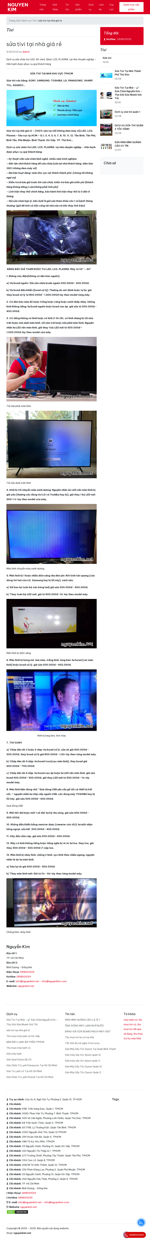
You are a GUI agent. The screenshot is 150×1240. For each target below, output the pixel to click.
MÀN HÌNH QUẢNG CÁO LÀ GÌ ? (82, 1019)
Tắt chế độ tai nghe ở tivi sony (82, 1043)
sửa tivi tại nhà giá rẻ (18, 1030)
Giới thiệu (55, 7)
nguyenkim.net (26, 986)
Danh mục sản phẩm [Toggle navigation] (131, 7)
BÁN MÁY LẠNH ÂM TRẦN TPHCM (25, 1041)
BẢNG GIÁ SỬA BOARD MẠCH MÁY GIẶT (88, 1031)
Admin (26, 51)
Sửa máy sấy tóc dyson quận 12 (83, 1054)
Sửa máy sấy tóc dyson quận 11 (82, 1060)
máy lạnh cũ (130, 1019)
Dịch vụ (91, 7)
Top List (111, 7)
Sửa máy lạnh (14, 1053)
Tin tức (67, 7)
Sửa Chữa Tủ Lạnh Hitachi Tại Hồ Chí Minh (29, 1077)
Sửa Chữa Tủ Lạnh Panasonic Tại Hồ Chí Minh (31, 1065)
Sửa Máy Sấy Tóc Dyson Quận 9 (83, 1072)
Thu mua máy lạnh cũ (18, 1047)
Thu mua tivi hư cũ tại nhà (79, 1037)
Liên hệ (101, 7)
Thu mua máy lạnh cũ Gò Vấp (23, 1036)
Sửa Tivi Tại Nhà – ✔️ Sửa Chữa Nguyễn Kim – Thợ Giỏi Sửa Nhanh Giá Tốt (32, 1022)
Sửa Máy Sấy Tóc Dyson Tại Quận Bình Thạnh (90, 1049)
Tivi (34, 20)
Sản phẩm (78, 7)
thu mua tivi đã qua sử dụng (132, 1029)
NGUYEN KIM (18, 7)
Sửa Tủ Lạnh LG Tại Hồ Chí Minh (24, 1071)
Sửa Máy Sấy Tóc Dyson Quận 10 (83, 1066)
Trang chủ (42, 7)
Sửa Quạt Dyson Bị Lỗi (18, 1059)
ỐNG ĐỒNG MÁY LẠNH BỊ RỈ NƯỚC (84, 1025)
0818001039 (27, 971)
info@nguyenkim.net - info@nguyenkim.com (41, 981)
